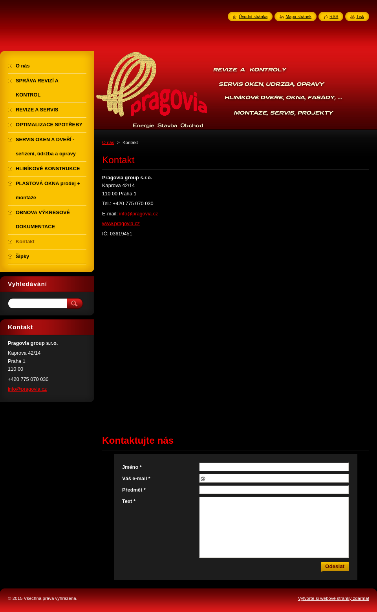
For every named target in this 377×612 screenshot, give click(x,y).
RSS (333, 16)
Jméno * (132, 467)
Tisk (360, 16)
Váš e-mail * (136, 478)
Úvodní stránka (253, 16)
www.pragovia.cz (121, 223)
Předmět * (134, 490)
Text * (128, 501)
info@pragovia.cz (138, 214)
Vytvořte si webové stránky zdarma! (333, 598)
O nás (108, 142)
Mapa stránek (298, 16)
